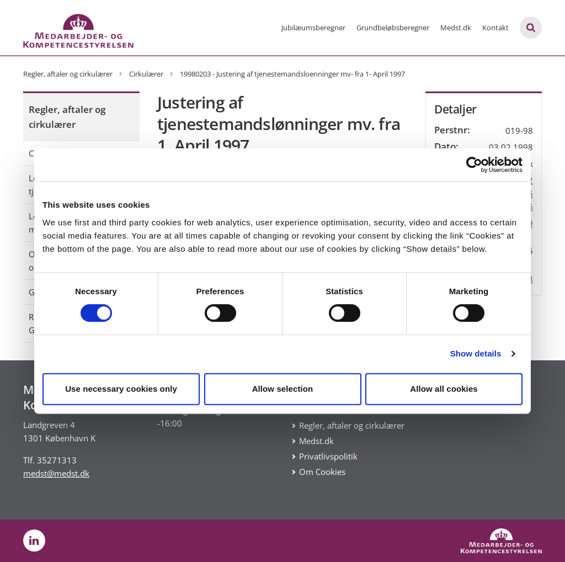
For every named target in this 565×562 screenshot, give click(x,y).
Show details (476, 353)
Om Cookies (322, 471)
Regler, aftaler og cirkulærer (67, 117)
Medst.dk (455, 28)
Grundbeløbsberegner (392, 28)
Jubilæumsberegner (313, 28)
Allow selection (282, 388)
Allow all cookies (444, 388)
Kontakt (495, 28)
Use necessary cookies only (121, 388)
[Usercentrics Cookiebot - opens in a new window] (474, 164)
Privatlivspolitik (328, 456)
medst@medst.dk (56, 473)
